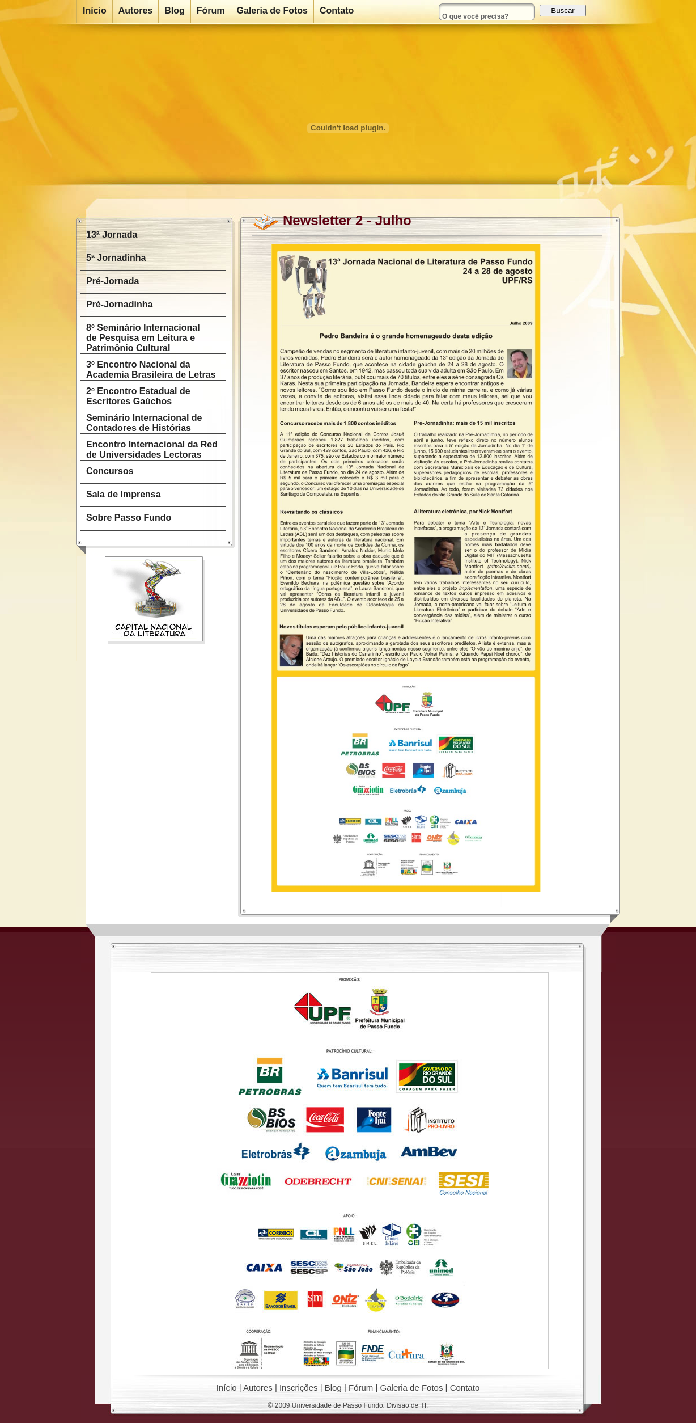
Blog (333, 1387)
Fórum (361, 1387)
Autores (258, 1387)
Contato (465, 1387)
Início (227, 1387)
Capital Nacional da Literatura (155, 600)
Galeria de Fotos (411, 1387)
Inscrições (298, 1387)
